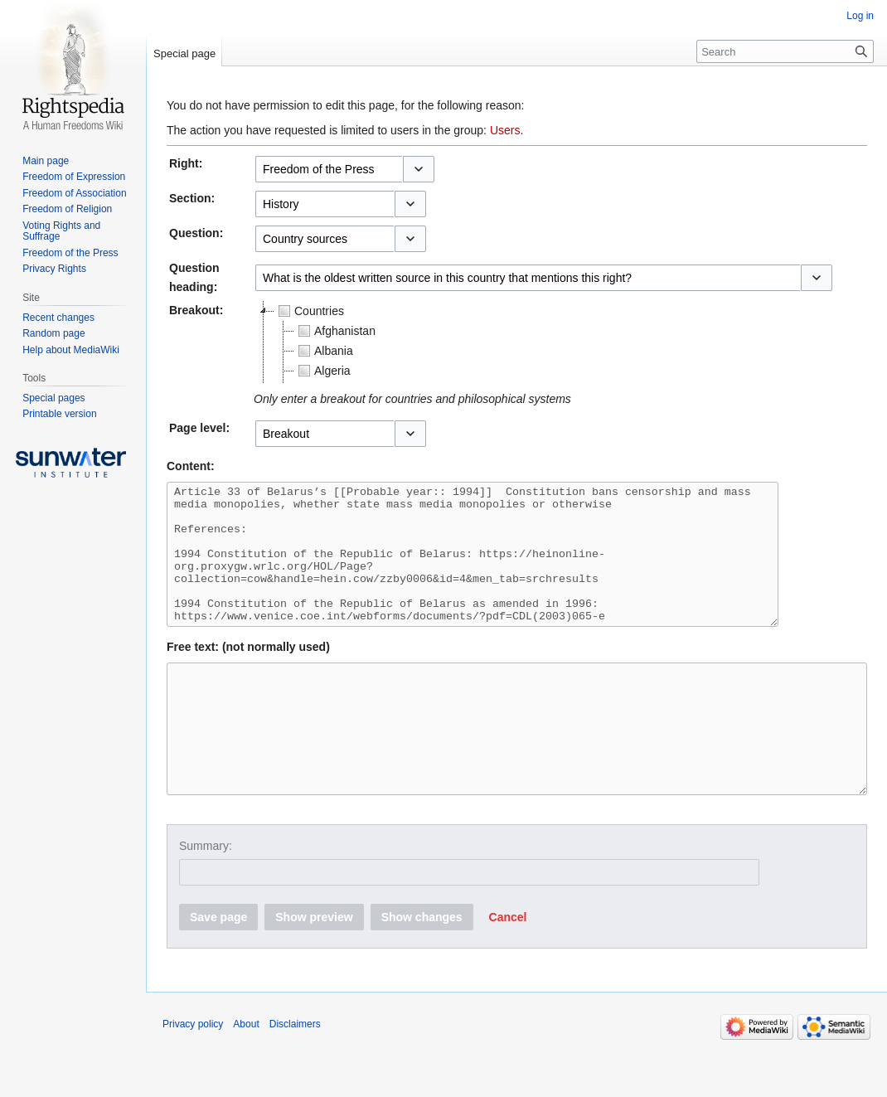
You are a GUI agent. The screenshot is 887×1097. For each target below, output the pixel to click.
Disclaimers (295, 1076)
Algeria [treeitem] (322, 371)
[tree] (461, 342)
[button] (418, 169)
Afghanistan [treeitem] (335, 331)
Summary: (205, 898)
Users (505, 130)
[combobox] (328, 169)
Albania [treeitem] (323, 351)
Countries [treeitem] (309, 311)
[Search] (785, 51)
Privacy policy (192, 1076)
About (246, 1076)
